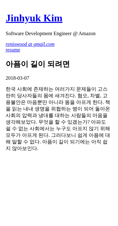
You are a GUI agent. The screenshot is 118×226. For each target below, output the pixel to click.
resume (13, 49)
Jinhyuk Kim (34, 18)
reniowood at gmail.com (30, 44)
